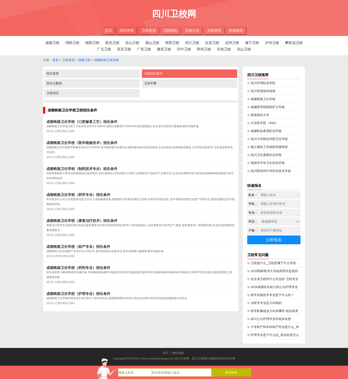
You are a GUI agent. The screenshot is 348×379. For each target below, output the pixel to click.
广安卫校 (144, 49)
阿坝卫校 (204, 49)
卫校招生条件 (153, 73)
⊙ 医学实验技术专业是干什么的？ (270, 295)
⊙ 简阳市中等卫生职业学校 (266, 163)
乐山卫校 (132, 43)
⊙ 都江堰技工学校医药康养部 (267, 147)
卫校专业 (149, 30)
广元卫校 (104, 49)
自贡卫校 (212, 43)
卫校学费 (150, 83)
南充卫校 (112, 43)
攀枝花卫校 (294, 43)
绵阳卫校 (72, 43)
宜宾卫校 (124, 49)
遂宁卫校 (252, 43)
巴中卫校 (184, 49)
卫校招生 (170, 30)
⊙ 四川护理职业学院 (261, 83)
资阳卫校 (172, 43)
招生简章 (127, 30)
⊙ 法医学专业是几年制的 (264, 303)
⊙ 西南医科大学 (258, 115)
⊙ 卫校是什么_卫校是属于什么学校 (271, 263)
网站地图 (178, 353)
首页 (108, 30)
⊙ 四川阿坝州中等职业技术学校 (269, 171)
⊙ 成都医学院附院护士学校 (266, 107)
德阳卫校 (92, 43)
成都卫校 (52, 43)
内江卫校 (192, 43)
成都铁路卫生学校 (106, 60)
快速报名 (236, 30)
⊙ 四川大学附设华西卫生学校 (267, 139)
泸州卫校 (272, 43)
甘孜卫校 (224, 49)
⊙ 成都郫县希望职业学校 (264, 131)
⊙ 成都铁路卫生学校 (261, 99)
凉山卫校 (244, 49)
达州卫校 (232, 43)
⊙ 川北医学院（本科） (263, 123)
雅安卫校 (164, 49)
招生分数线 (54, 83)
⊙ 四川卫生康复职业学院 (264, 155)
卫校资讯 (214, 30)
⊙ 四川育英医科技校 (261, 91)
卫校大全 (192, 30)
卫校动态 (52, 93)
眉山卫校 (152, 43)
